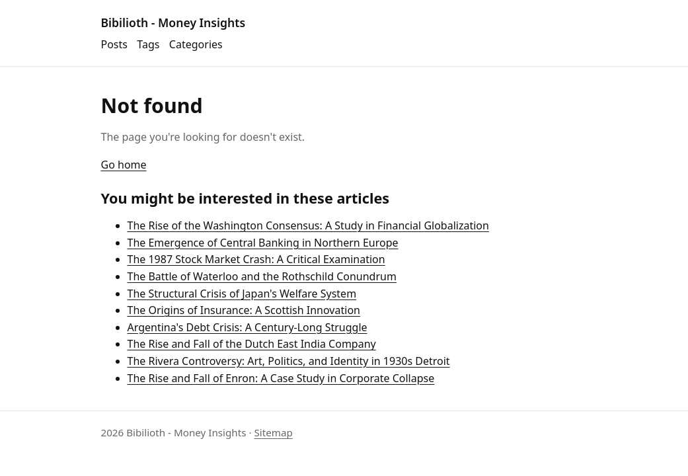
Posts (114, 44)
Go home (124, 164)
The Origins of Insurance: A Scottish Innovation (244, 310)
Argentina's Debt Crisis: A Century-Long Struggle (247, 327)
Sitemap (273, 432)
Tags (148, 44)
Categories (196, 44)
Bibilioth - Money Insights (173, 22)
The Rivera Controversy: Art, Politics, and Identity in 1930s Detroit (289, 361)
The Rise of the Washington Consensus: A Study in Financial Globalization (308, 225)
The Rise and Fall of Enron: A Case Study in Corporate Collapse (281, 378)
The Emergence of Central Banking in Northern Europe (263, 242)
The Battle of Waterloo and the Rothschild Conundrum (262, 276)
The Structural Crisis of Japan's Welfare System (242, 293)
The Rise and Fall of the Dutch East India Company (252, 344)
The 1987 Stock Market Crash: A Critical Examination (256, 259)
